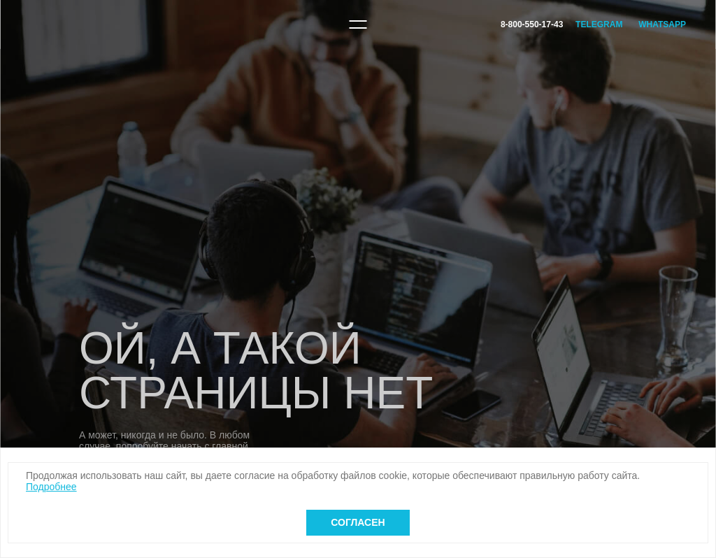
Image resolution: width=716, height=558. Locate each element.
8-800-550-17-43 (532, 24)
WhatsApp (662, 24)
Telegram (598, 24)
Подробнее (51, 486)
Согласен (358, 522)
